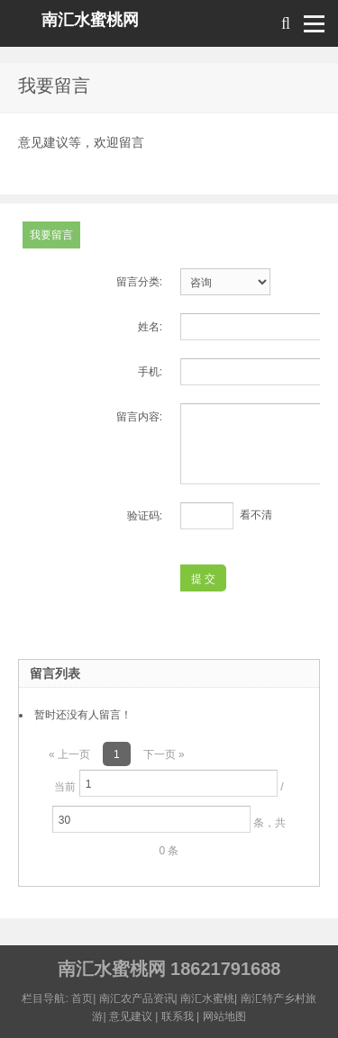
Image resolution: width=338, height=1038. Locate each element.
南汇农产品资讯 (137, 998)
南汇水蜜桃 (207, 998)
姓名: (150, 326)
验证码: (144, 516)
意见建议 (130, 1016)
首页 (82, 998)
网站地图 (224, 1016)
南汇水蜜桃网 (90, 20)
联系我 (177, 1016)
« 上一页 (69, 754)
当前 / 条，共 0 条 (169, 813)
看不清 (256, 515)
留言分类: (139, 281)
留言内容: (139, 417)
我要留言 (51, 235)
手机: (150, 372)
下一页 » (164, 754)
